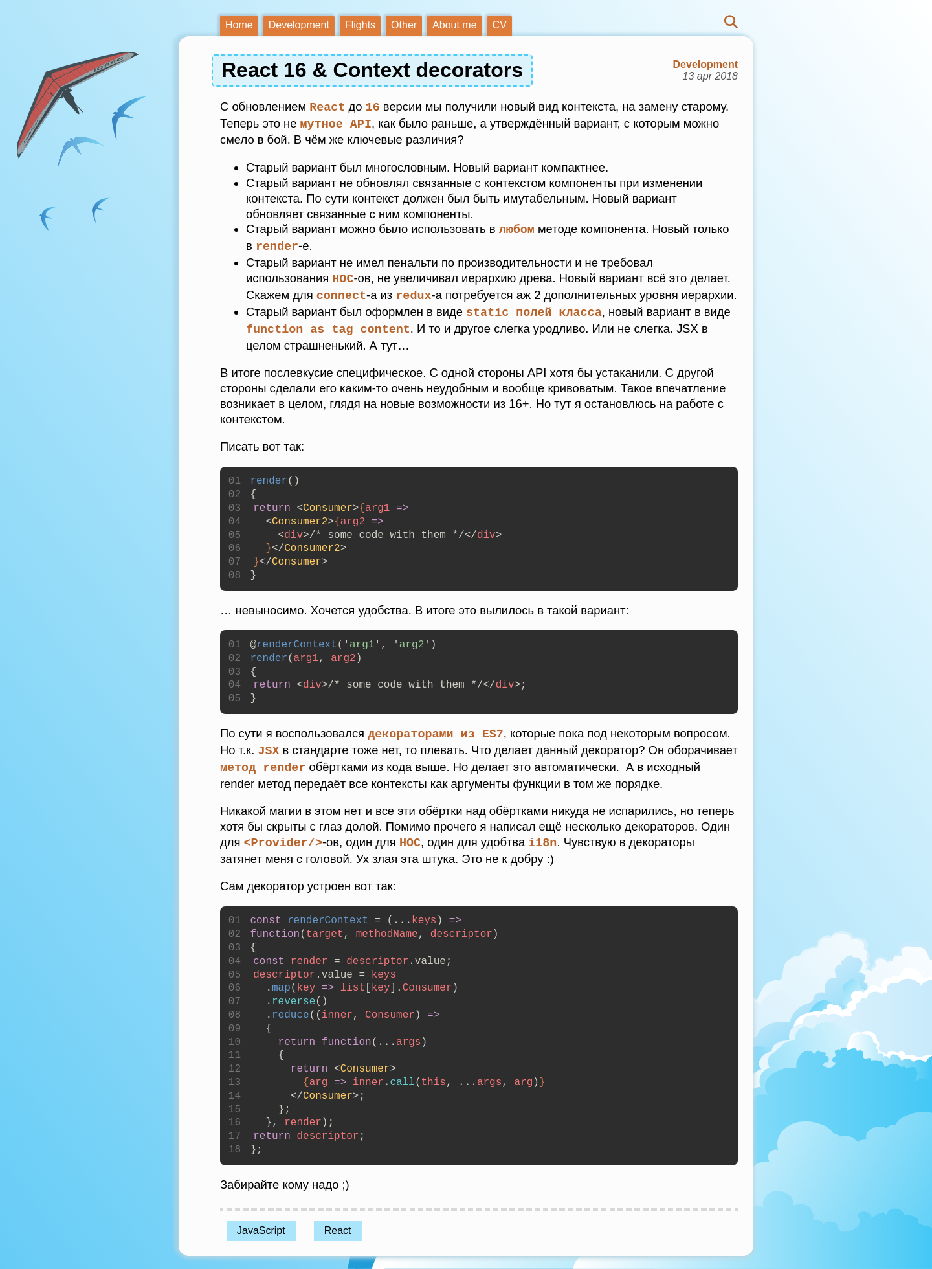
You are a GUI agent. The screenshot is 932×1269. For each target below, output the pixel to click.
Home (239, 24)
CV (500, 24)
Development (299, 24)
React (337, 1222)
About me (454, 24)
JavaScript (261, 1222)
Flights (360, 24)
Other (404, 24)
